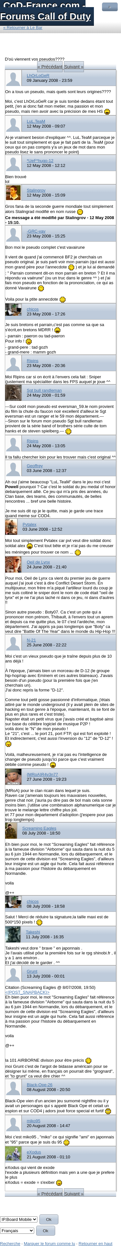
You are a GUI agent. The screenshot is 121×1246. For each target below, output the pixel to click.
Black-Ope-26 (39, 1084)
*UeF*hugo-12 (40, 160)
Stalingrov (36, 190)
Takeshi (33, 932)
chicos (33, 309)
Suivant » (74, 66)
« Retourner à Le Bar (22, 27)
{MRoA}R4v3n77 (42, 774)
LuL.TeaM (36, 121)
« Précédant (49, 66)
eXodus (34, 1152)
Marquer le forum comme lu (49, 1243)
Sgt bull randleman (44, 390)
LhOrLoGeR (38, 75)
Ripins (32, 360)
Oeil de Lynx (38, 562)
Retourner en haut (96, 1243)
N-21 (31, 640)
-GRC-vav (36, 231)
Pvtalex (29, 524)
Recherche (10, 1243)
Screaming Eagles (39, 828)
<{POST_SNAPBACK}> (27, 992)
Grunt (32, 971)
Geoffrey (35, 465)
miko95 (33, 1120)
